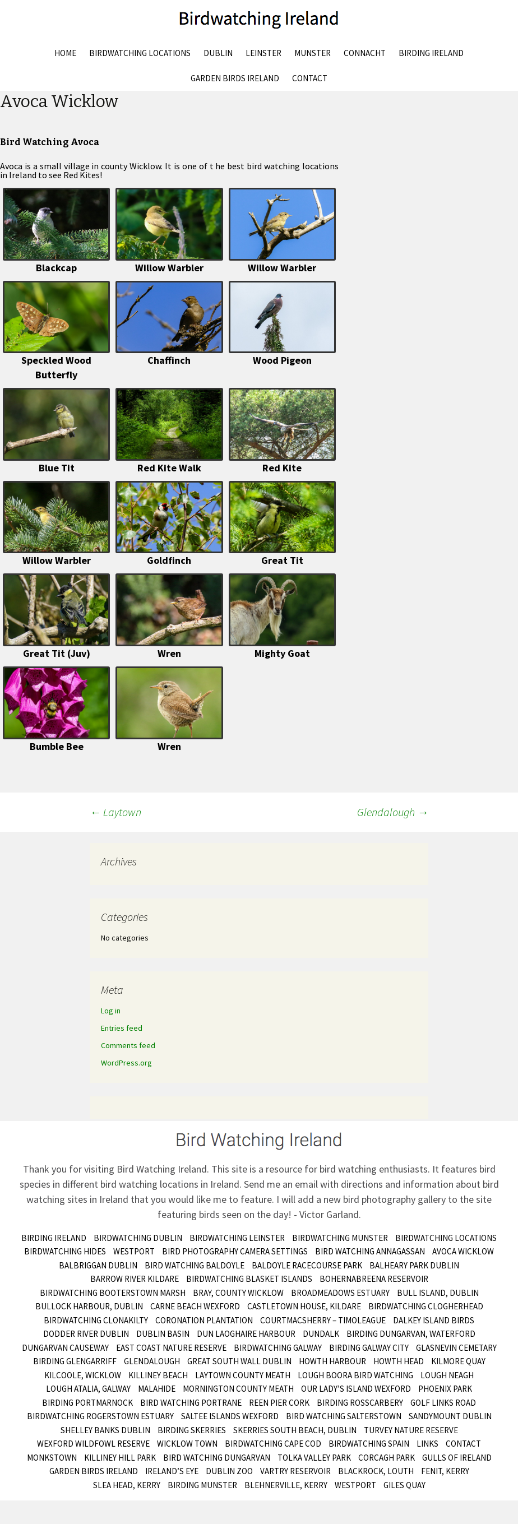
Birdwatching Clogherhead (425, 1306)
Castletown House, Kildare (304, 1306)
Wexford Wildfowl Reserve (93, 1443)
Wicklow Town (187, 1443)
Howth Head (398, 1361)
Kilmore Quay (458, 1361)
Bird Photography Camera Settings (235, 1251)
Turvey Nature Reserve (411, 1430)
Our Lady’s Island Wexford (356, 1388)
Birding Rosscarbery (360, 1402)
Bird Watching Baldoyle (194, 1265)
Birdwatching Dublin (138, 1238)
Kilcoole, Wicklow (82, 1375)
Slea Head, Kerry (126, 1485)
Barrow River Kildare (134, 1278)
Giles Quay (404, 1485)
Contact (309, 78)
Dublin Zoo (229, 1471)
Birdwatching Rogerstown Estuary (100, 1416)
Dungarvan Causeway (65, 1347)
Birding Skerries (192, 1430)
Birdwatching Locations (140, 53)
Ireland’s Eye (171, 1471)
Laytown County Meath (242, 1375)
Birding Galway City (369, 1347)
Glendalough (392, 812)
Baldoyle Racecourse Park (307, 1265)
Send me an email (281, 1184)
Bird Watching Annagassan (370, 1251)
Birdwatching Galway (278, 1347)
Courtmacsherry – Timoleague (323, 1320)
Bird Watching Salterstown (343, 1416)
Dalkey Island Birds (433, 1320)
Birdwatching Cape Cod (273, 1443)
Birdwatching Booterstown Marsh (113, 1292)
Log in (111, 1011)
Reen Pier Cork (279, 1402)
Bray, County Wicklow (238, 1292)
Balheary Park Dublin (414, 1265)
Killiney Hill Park (120, 1457)
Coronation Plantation (204, 1320)
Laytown (115, 812)
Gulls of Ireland (457, 1457)
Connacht (365, 53)
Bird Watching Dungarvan (216, 1457)
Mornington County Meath (238, 1388)
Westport (134, 1251)
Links (427, 1443)
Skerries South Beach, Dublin (295, 1430)
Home (65, 53)
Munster (312, 53)
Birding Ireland (431, 53)
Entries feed (121, 1028)
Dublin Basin (162, 1333)
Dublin (218, 53)
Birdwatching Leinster (237, 1238)
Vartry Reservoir (295, 1471)
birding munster (202, 1485)
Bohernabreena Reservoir (374, 1278)
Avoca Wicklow (463, 1251)
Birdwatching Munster (340, 1238)
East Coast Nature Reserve (171, 1347)
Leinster (263, 53)
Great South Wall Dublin (239, 1361)
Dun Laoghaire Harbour (246, 1333)
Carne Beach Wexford (195, 1306)
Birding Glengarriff (75, 1361)
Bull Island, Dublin (438, 1292)
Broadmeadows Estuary (340, 1292)
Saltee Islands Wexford (230, 1416)
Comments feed (128, 1045)
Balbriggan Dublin (98, 1265)
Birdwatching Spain (369, 1443)
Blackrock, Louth (376, 1471)
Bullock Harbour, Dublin (89, 1306)
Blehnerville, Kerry (285, 1485)
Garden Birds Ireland (235, 78)
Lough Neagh (447, 1375)
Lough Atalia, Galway (88, 1388)
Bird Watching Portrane (191, 1402)
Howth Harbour (332, 1361)
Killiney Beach (158, 1375)
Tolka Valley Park (314, 1457)
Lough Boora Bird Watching (355, 1375)
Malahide (156, 1388)
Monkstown (52, 1457)
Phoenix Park (445, 1388)
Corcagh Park (386, 1457)
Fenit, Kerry (445, 1471)
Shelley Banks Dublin (105, 1430)
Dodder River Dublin (86, 1333)
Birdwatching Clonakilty (96, 1320)
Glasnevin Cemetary (456, 1347)
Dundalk (321, 1333)
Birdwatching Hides (65, 1251)
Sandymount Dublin (450, 1416)
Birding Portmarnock (87, 1402)
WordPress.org (126, 1063)
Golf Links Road (443, 1402)
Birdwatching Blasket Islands (249, 1278)
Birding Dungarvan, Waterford (410, 1333)
